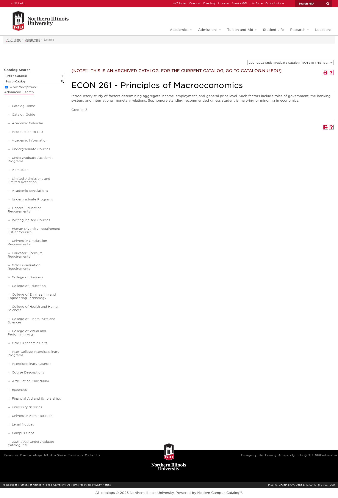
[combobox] (290, 62)
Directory (209, 3)
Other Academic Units (29, 343)
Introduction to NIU (27, 132)
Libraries (223, 3)
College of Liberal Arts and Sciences (31, 320)
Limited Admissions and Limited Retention (29, 180)
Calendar (195, 3)
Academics (32, 39)
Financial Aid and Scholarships (36, 398)
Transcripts (75, 455)
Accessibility (286, 455)
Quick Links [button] (274, 3)
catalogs (108, 493)
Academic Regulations (30, 190)
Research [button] (299, 30)
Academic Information (29, 140)
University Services (27, 407)
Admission (20, 170)
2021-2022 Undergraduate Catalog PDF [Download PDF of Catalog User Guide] (31, 443)
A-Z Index (179, 3)
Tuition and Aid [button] (242, 30)
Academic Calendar (27, 123)
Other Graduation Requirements (24, 266)
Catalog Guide (23, 114)
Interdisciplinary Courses (31, 364)
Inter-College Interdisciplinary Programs (33, 353)
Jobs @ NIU (305, 455)
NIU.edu (17, 3)
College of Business (27, 277)
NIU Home (13, 39)
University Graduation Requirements (27, 242)
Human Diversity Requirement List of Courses (34, 230)
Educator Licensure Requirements (25, 254)
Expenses (19, 389)
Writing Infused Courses (31, 220)
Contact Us (92, 455)
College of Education (29, 286)
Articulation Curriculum (30, 381)
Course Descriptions (28, 372)
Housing (270, 455)
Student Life (273, 30)
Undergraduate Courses (31, 149)
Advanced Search (19, 92)
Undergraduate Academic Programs (30, 159)
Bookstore (11, 455)
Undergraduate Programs (32, 199)
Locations (323, 30)
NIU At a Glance (55, 455)
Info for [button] (256, 3)
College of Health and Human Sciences (33, 308)
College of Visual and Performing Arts (27, 332)
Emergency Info (252, 455)
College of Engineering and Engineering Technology (32, 296)
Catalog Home (23, 106)
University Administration (32, 416)
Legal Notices (23, 424)
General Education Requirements (25, 209)
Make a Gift (239, 3)
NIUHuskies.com (326, 455)
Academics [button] (181, 30)
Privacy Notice (101, 484)
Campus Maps (23, 433)
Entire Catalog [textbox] (16, 75)
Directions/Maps (31, 455)
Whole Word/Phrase (23, 87)
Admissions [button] (209, 30)
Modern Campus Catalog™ (219, 493)
